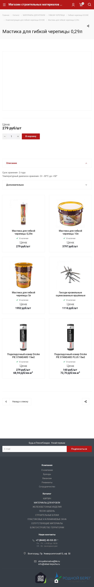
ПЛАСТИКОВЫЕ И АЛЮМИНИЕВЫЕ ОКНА (47, 519)
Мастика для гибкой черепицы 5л (23, 294)
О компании (47, 470)
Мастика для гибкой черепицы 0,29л (23, 232)
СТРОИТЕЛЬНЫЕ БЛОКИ (47, 515)
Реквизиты (47, 482)
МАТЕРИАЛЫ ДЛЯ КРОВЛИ (47, 503)
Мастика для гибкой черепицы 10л (70, 232)
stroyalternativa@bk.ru (49, 561)
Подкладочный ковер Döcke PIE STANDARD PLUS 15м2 (70, 356)
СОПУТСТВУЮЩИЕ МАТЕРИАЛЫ (47, 523)
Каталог (47, 493)
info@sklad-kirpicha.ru (49, 564)
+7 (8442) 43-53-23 (46, 540)
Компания (47, 465)
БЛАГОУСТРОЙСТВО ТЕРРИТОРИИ (47, 527)
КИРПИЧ (47, 498)
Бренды (47, 474)
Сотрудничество (47, 486)
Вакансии (47, 478)
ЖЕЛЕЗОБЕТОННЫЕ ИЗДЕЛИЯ (47, 507)
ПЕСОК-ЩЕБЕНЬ (47, 511)
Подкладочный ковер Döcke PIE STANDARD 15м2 (23, 356)
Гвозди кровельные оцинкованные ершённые (70, 294)
